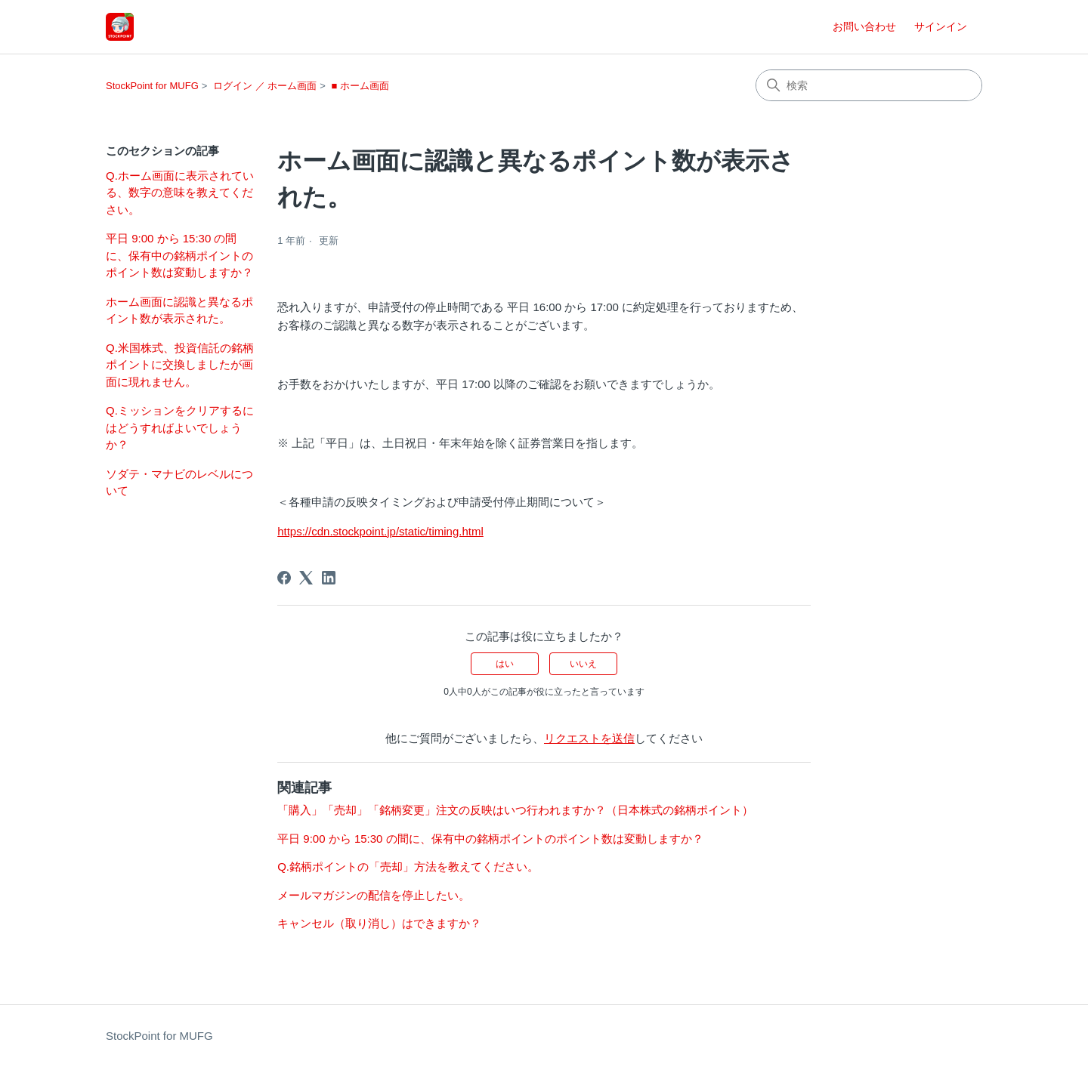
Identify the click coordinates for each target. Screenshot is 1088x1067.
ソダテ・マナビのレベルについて (179, 482)
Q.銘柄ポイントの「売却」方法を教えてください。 (408, 866)
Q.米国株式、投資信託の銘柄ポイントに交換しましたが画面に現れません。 (180, 364)
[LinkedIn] (328, 577)
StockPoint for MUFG (152, 85)
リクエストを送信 (589, 738)
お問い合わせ (864, 26)
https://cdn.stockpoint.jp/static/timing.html (380, 531)
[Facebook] (284, 577)
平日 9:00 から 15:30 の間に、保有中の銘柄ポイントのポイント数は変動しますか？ (179, 255)
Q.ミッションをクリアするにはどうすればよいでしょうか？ (180, 427)
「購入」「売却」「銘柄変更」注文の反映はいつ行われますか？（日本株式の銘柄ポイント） (515, 809)
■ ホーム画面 (359, 85)
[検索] (868, 85)
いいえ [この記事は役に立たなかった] (583, 663)
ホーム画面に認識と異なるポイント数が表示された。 (179, 310)
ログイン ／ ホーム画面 (265, 85)
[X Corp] (306, 577)
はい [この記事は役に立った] (505, 663)
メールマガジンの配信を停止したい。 (373, 895)
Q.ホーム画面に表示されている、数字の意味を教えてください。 (180, 192)
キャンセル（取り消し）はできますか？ (379, 923)
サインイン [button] (940, 26)
